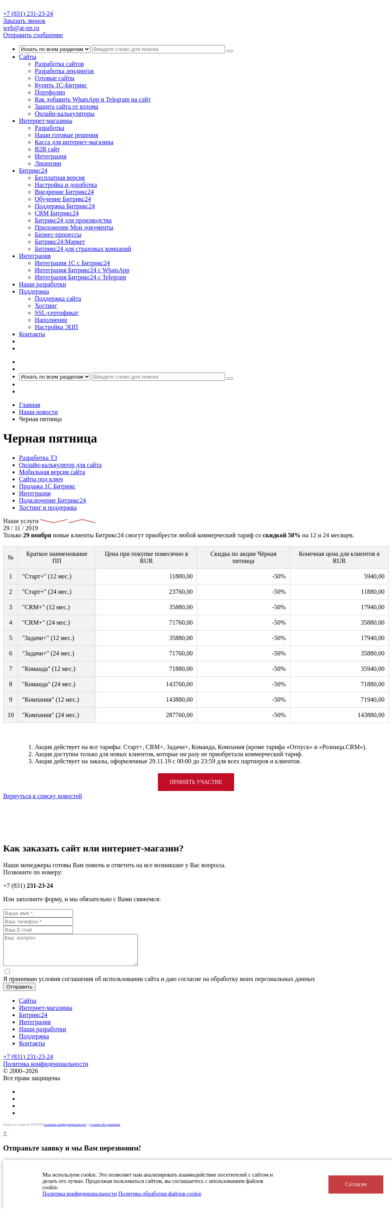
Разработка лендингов (64, 71)
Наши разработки (42, 284)
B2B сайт (47, 149)
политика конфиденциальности (65, 1130)
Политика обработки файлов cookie (159, 1194)
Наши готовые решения (66, 135)
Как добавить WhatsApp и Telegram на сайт (93, 99)
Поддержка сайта (58, 298)
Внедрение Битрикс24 (64, 191)
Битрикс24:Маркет (60, 241)
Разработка (49, 127)
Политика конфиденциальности (79, 1194)
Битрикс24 (33, 170)
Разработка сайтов (59, 63)
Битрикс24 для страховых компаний (83, 248)
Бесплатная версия (60, 177)
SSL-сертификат (57, 312)
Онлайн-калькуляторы (64, 113)
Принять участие (196, 782)
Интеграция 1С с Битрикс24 (72, 263)
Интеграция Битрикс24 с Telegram (80, 277)
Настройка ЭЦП (56, 327)
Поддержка (34, 291)
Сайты (27, 56)
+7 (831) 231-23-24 (28, 13)
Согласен (356, 1184)
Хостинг (46, 305)
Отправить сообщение (33, 35)
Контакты (32, 334)
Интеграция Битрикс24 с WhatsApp (82, 270)
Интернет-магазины (45, 120)
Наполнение (51, 319)
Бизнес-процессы (58, 234)
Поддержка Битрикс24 (65, 206)
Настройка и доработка (66, 184)
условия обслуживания (104, 1130)
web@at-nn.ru (21, 27)
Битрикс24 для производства (73, 220)
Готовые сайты (55, 78)
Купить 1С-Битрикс (61, 85)
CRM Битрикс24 (57, 213)
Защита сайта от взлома (66, 106)
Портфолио (50, 92)
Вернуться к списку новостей (42, 796)
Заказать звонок (24, 20)
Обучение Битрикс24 (63, 199)
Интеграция (50, 156)
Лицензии (48, 163)
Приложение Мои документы (74, 227)
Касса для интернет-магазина (74, 142)
